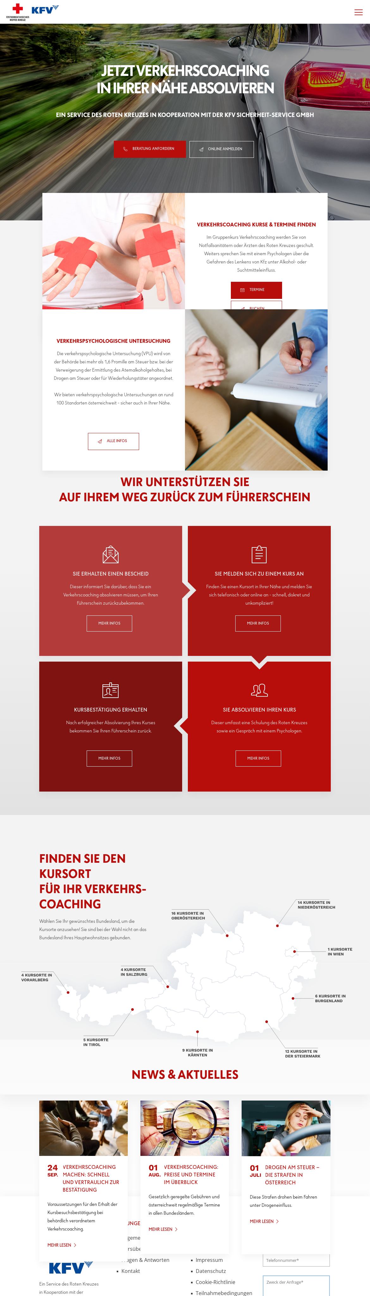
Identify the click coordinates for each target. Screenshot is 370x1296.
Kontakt (130, 1219)
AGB (201, 1197)
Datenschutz (211, 1219)
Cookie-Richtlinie (215, 1230)
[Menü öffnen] (358, 12)
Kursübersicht (138, 1197)
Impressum (209, 1208)
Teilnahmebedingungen (224, 1241)
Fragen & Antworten (145, 1208)
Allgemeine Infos (141, 1186)
